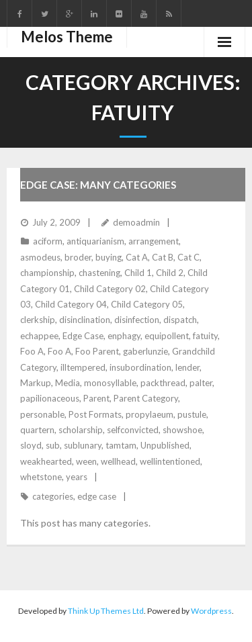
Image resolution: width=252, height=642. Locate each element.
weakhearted (46, 461)
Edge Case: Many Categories (98, 185)
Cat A (137, 257)
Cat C (188, 257)
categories (52, 496)
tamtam (121, 445)
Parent (96, 398)
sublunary (82, 445)
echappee (39, 335)
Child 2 (169, 272)
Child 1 (138, 272)
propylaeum (149, 414)
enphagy (124, 335)
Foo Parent (97, 351)
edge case (96, 496)
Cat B (162, 257)
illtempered (83, 367)
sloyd (31, 445)
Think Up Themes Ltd (106, 611)
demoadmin (136, 222)
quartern (37, 429)
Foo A (32, 351)
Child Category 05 (147, 304)
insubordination (140, 367)
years (76, 476)
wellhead (118, 461)
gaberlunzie (145, 351)
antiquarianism (95, 241)
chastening (99, 272)
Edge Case (82, 335)
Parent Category (146, 398)
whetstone (41, 476)
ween (86, 461)
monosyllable (110, 382)
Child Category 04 (71, 304)
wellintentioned (170, 461)
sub (53, 445)
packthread (162, 382)
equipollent (166, 335)
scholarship (80, 429)
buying (108, 257)
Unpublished (165, 445)
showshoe (182, 429)
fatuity (205, 335)
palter (201, 382)
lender (187, 367)
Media (67, 382)
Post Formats (95, 414)
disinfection (136, 319)
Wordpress (211, 611)
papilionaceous (49, 398)
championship (47, 272)
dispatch (180, 319)
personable (42, 414)
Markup (35, 382)
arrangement (153, 241)
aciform (47, 241)
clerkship (37, 319)
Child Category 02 (110, 288)
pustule (191, 414)
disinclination (84, 319)
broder (78, 257)
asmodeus (40, 257)
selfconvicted (133, 429)
